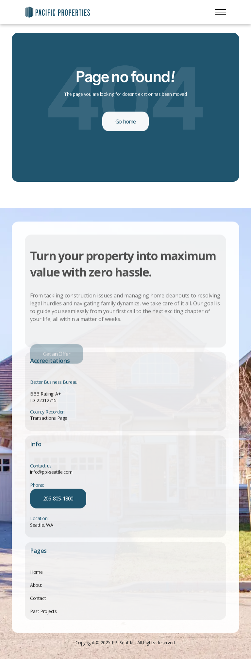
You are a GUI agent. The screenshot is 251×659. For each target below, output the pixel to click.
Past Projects (43, 611)
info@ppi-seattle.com (51, 472)
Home (36, 572)
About (36, 585)
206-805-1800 (58, 498)
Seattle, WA (41, 525)
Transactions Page (48, 418)
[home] (57, 12)
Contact (38, 598)
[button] (220, 12)
